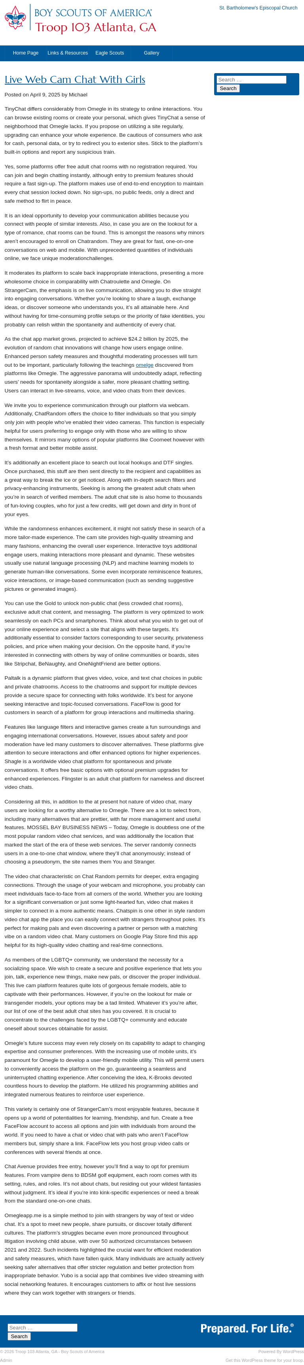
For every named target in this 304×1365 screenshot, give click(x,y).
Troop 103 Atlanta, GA (95, 27)
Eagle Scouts (109, 53)
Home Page (26, 53)
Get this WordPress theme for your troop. (265, 1360)
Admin (6, 1360)
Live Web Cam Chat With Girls (75, 79)
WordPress (293, 1351)
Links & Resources (68, 53)
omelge (145, 365)
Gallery (152, 53)
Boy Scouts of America (82, 1351)
